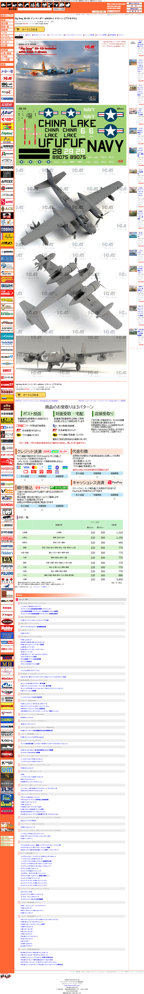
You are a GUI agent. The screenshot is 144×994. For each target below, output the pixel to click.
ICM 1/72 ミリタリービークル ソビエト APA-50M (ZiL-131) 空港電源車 (37, 401)
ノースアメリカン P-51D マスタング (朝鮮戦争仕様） (37, 861)
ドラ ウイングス (25, 888)
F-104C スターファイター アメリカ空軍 (32, 924)
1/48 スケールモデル (38, 824)
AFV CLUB (24, 603)
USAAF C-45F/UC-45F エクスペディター (33, 642)
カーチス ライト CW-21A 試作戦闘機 (32, 899)
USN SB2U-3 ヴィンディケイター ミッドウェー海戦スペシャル (40, 711)
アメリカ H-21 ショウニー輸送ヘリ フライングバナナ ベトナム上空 (41, 845)
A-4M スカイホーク (26, 934)
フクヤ (7, 566)
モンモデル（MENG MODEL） (7, 754)
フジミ (7, 573)
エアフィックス (25, 756)
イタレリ (23, 734)
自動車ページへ (7, 29)
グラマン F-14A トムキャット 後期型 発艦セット (35, 875)
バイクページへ (7, 32)
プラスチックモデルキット (39, 721)
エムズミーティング (7, 830)
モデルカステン (7, 733)
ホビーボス (7, 642)
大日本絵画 (7, 413)
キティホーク (7, 265)
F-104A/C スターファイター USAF (31, 807)
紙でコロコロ (7, 258)
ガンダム (38, 4)
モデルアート (7, 726)
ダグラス (121, 35)
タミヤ (23, 853)
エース (7, 208)
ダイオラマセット (29, 667)
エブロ (7, 229)
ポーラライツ (7, 621)
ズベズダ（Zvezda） (7, 398)
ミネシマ (7, 685)
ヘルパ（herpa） (7, 608)
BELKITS (7, 601)
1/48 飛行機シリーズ (33, 734)
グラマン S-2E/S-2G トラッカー (30, 797)
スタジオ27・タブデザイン (7, 384)
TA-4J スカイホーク (27, 939)
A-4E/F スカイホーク (27, 926)
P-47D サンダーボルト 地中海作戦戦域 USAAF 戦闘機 (37, 750)
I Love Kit (23, 630)
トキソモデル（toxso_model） (7, 448)
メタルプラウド (36, 740)
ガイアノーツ (7, 252)
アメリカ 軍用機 (101, 35)
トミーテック (7, 455)
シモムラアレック (7, 363)
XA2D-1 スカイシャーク (28, 827)
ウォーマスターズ (7, 174)
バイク (26, 4)
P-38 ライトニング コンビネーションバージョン (35, 706)
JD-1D (22, 35)
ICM (17, 387)
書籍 (67, 4)
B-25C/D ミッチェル (27, 717)
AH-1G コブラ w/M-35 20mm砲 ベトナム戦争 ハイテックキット (40, 850)
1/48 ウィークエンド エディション (39, 765)
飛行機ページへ (7, 23)
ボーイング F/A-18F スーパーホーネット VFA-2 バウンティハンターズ (42, 688)
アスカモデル (7, 119)
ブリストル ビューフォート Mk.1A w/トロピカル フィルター (140, 66)
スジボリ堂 (7, 377)
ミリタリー (30, 630)
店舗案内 (134, 11)
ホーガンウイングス (7, 614)
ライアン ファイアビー (55, 35)
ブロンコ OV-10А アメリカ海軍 (30, 664)
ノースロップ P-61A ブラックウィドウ (32, 833)
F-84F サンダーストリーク (29, 802)
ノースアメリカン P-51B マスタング (32, 859)
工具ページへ (7, 53)
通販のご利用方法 (134, 3)
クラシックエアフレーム (28, 817)
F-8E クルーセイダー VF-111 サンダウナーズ (34, 955)
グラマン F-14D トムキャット (29, 868)
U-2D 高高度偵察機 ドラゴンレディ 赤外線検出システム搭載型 (39, 611)
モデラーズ (7, 719)
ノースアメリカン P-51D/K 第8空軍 (31, 697)
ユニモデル (7, 763)
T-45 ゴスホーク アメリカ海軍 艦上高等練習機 (34, 799)
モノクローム (7, 740)
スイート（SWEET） (7, 370)
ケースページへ (7, 59)
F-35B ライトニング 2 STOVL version (32, 737)
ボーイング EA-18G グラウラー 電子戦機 (33, 683)
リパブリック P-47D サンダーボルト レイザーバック (36, 863)
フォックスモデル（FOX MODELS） (7, 559)
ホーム (72, 971)
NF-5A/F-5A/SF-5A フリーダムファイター (33, 812)
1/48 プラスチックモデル (31, 623)
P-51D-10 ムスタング (27, 768)
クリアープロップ (26, 824)
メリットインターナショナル (7, 713)
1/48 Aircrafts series (30, 617)
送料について (7, 842)
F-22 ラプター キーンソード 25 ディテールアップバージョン (39, 962)
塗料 (44, 4)
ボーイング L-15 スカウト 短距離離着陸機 (33, 627)
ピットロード (7, 532)
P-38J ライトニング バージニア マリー (33, 905)
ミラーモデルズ (7, 699)
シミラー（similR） (7, 357)
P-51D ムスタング (26, 908)
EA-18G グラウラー (27, 946)
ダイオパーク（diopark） (7, 406)
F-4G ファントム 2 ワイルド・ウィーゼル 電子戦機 (36, 686)
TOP (9, 9)
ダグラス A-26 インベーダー (73, 35)
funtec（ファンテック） (7, 546)
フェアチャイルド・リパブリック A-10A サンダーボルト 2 (38, 856)
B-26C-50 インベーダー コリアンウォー (32, 649)
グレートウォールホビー (28, 830)
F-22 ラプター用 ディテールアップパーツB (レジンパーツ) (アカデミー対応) (43, 677)
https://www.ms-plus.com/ (71, 985)
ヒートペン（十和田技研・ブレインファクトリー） (7, 518)
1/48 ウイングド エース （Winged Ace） (43, 727)
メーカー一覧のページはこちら (7, 71)
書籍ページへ (7, 64)
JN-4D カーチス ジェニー (28, 724)
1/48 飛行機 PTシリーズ (34, 916)
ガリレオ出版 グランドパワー (7, 279)
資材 (56, 4)
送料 (134, 6)
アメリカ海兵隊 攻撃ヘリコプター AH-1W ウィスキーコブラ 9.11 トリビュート (44, 743)
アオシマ (7, 98)
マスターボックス (7, 664)
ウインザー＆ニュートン (7, 160)
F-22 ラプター (25, 941)
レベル (7, 804)
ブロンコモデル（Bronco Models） (7, 587)
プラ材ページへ (7, 56)
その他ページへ (7, 45)
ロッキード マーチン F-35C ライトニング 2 (33, 885)
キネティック (25, 794)
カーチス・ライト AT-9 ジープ (30, 897)
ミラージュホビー (7, 692)
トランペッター (7, 475)
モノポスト (7, 747)
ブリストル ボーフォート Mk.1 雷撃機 (140, 152)
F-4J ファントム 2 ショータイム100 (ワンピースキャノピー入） (40, 919)
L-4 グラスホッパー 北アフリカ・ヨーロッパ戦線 (35, 847)
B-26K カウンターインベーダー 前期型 (32, 644)
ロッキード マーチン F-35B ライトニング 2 (33, 883)
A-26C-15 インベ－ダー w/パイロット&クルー (34, 654)
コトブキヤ (7, 313)
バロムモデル (7, 498)
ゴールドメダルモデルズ (7, 307)
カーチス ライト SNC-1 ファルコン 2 (32, 894)
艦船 (15, 4)
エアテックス (7, 181)
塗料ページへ (7, 50)
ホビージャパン (7, 628)
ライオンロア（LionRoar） (7, 776)
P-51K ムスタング (26, 640)
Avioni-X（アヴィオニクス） (7, 92)
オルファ (7, 243)
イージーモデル (25, 727)
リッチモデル (7, 797)
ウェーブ (7, 167)
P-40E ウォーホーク (27, 913)
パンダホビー (7, 511)
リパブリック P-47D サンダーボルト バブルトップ (36, 866)
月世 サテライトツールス (7, 293)
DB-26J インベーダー (39, 35)
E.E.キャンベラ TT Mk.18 (28, 821)
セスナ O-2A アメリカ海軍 (29, 656)
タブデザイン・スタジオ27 (7, 420)
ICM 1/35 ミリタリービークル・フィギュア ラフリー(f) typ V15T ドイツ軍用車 (101, 401)
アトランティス (25, 721)
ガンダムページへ (7, 35)
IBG (7, 85)
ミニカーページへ (7, 42)
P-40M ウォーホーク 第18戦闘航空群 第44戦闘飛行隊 (37, 730)
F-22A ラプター (25, 633)
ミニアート (7, 678)
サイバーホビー (7, 322)
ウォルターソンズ (26, 740)
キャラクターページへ (7, 39)
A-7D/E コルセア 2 (26, 943)
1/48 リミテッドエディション (38, 785)
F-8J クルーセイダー (27, 931)
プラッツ (7, 580)
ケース (61, 4)
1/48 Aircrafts (32, 700)
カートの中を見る (113, 11)
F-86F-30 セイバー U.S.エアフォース (32, 922)
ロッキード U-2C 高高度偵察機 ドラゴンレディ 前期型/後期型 (39, 614)
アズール (7, 112)
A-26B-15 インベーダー (28, 647)
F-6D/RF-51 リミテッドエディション (32, 782)
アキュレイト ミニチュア (28, 714)
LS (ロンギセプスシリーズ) (39, 680)
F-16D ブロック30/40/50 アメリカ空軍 (32, 809)
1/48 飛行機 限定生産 (33, 949)
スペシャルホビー (26, 842)
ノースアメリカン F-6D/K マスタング (32, 777)
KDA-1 (29, 35)
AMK (22, 617)
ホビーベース (7, 635)
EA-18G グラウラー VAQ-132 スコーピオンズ (34, 952)
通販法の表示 (7, 845)
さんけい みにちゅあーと (7, 329)
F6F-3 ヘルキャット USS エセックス (32, 910)
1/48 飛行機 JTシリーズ (34, 902)
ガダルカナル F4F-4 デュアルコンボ (31, 790)
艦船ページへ (7, 26)
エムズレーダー (7, 825)
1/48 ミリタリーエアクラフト (39, 756)
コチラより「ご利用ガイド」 (41, 587)
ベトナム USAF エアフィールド (30, 670)
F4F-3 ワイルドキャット (28, 779)
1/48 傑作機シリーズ (31, 853)
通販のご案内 (7, 839)
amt (7, 202)
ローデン (7, 811)
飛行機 (78, 971)
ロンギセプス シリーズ (37, 694)
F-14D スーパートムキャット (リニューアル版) (35, 620)
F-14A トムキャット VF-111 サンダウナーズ (34, 704)
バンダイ (7, 504)
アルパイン (7, 133)
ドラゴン (7, 468)
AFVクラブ (7, 195)
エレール (7, 236)
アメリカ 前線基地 (26, 661)
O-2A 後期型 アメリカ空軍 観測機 (31, 659)
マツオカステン (7, 671)
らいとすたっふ (7, 783)
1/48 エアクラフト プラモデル (27, 22)
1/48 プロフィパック (35, 771)
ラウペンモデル (7, 790)
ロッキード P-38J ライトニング (30, 878)
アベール (7, 126)
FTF (7, 215)
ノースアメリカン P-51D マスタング (32, 759)
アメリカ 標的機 (89, 35)
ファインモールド (7, 539)
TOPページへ (7, 15)
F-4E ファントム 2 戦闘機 (28, 691)
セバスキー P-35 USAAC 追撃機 (30, 752)
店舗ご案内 (7, 837)
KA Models (24, 674)
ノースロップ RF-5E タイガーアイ (31, 606)
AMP (22, 623)
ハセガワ (23, 902)
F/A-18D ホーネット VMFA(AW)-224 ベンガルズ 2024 (37, 960)
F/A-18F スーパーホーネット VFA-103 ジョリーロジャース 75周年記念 (42, 964)
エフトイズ (7, 222)
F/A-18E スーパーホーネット (29, 936)
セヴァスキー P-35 (26, 892)
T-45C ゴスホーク (26, 804)
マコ (7, 658)
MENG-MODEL (25, 680)
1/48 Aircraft (40, 714)
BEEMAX (7, 525)
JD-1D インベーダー (27, 652)
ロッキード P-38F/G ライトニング (31, 871)
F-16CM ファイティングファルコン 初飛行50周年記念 (37, 957)
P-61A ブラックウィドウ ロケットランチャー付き (35, 836)
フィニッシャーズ (7, 553)
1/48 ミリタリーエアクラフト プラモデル (48, 817)
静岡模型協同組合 (7, 350)
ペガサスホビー (7, 594)
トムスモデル (7, 461)
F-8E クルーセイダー (27, 929)
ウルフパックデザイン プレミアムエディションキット (45, 747)
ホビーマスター (7, 649)
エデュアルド (25, 765)
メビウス (7, 706)
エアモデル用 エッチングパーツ (37, 674)
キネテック (7, 272)
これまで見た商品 (99, 11)
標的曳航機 (112, 35)
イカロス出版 (7, 147)
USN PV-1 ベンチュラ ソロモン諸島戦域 (33, 708)
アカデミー (24, 700)
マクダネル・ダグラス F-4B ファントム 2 (33, 873)
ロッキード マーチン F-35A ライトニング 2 (33, 880)
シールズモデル (7, 343)
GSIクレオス (7, 336)
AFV (7, 20)
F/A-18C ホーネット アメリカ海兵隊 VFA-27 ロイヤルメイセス (39, 814)
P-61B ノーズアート (27, 838)
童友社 (7, 441)
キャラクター (32, 4)
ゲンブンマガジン (7, 300)
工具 (50, 4)
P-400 (22, 774)
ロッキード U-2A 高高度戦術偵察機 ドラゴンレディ (36, 609)
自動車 (20, 4)
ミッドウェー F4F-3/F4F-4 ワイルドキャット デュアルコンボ (39, 788)
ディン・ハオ (7, 434)
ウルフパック (25, 747)
